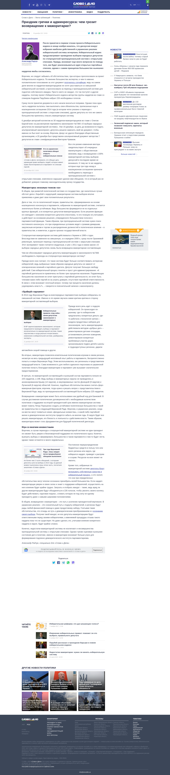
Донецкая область (81, 733)
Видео (90, 12)
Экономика (136, 738)
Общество (136, 731)
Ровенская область (100, 736)
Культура (136, 724)
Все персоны (52, 735)
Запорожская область (82, 738)
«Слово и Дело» (36, 761)
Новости (27, 12)
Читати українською (30, 38)
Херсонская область (119, 727)
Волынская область (81, 729)
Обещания (42, 12)
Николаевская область (101, 731)
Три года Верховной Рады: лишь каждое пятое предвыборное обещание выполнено (52, 452)
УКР (134, 5)
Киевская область (100, 724)
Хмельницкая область (120, 729)
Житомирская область (82, 734)
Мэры (49, 733)
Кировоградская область (102, 726)
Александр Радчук (30, 61)
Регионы (99, 719)
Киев (76, 722)
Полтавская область (100, 734)
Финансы (136, 736)
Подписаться (97, 550)
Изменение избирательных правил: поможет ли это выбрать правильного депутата (73, 635)
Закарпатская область (82, 736)
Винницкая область (81, 727)
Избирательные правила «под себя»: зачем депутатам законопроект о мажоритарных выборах (42, 316)
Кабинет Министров (55, 727)
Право (135, 734)
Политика (56, 18)
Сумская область (118, 722)
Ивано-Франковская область (103, 722)
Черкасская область (119, 731)
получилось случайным (75, 82)
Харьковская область (120, 726)
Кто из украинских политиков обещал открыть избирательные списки (52, 152)
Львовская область (100, 729)
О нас (24, 729)
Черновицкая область (120, 734)
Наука (135, 726)
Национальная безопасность (138, 728)
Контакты (25, 731)
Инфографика (75, 12)
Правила (25, 734)
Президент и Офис (54, 722)
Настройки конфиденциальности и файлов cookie (38, 766)
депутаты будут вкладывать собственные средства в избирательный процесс (86, 472)
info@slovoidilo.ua (85, 772)
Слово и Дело (27, 18)
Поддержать (103, 12)
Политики (58, 12)
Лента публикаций (42, 18)
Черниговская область (120, 733)
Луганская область (100, 727)
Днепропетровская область (84, 731)
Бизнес (135, 722)
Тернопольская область (121, 724)
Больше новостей (129, 154)
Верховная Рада (53, 725)
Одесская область (100, 733)
